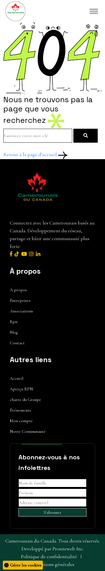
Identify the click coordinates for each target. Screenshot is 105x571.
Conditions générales (52, 564)
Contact (17, 343)
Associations (21, 311)
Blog (14, 332)
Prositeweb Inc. (68, 549)
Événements (20, 410)
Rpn (13, 321)
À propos (18, 290)
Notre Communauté (28, 431)
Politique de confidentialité (49, 556)
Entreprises (20, 300)
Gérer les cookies (22, 565)
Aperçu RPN (21, 389)
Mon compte (21, 421)
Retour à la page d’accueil (35, 154)
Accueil (16, 378)
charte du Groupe (25, 399)
